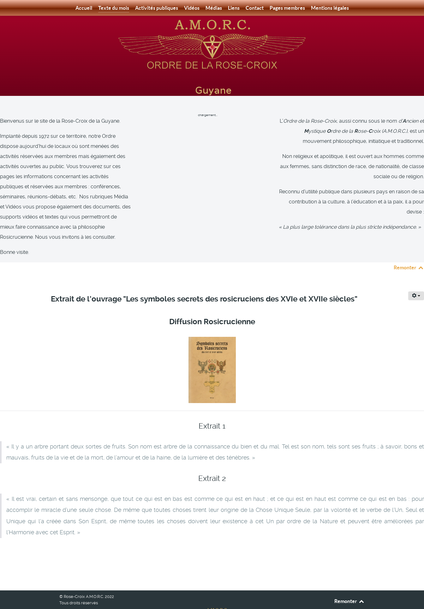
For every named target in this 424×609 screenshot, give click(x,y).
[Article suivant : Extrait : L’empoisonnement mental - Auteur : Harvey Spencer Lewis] (394, 541)
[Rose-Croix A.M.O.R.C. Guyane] (212, 44)
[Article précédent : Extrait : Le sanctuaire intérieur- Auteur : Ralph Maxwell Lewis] (33, 541)
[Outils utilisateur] (416, 281)
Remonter (409, 253)
